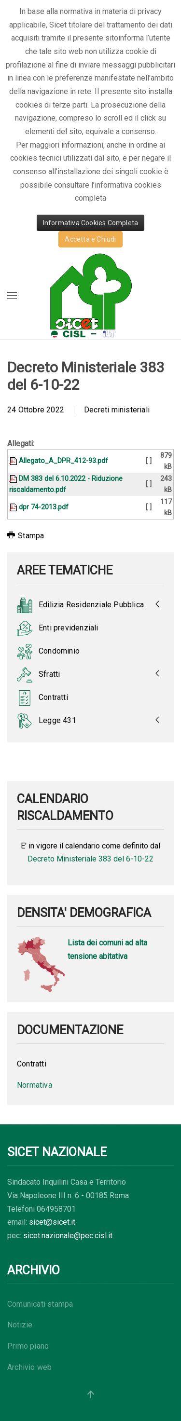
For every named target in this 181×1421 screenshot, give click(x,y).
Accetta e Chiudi (90, 239)
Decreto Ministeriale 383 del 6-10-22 (90, 858)
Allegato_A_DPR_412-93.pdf (63, 461)
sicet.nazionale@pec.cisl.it (67, 1235)
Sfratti (38, 675)
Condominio (48, 651)
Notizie (19, 1324)
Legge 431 (46, 721)
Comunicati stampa (40, 1304)
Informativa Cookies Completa (91, 223)
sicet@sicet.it (52, 1222)
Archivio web (29, 1367)
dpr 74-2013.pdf (44, 507)
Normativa (34, 1085)
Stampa (25, 535)
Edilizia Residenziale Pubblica (80, 605)
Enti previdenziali (57, 628)
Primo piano (28, 1346)
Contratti (42, 698)
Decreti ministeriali (117, 409)
